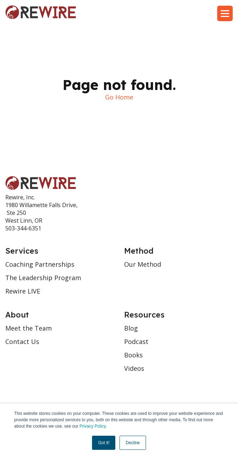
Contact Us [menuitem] (22, 341)
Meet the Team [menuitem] (28, 328)
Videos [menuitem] (134, 368)
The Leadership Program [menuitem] (43, 277)
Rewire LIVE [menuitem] (22, 291)
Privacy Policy (92, 426)
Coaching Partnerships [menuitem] (39, 264)
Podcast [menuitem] (136, 341)
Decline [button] (133, 442)
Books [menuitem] (133, 355)
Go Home (119, 97)
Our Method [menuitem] (142, 264)
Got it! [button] (103, 442)
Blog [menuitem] (131, 328)
